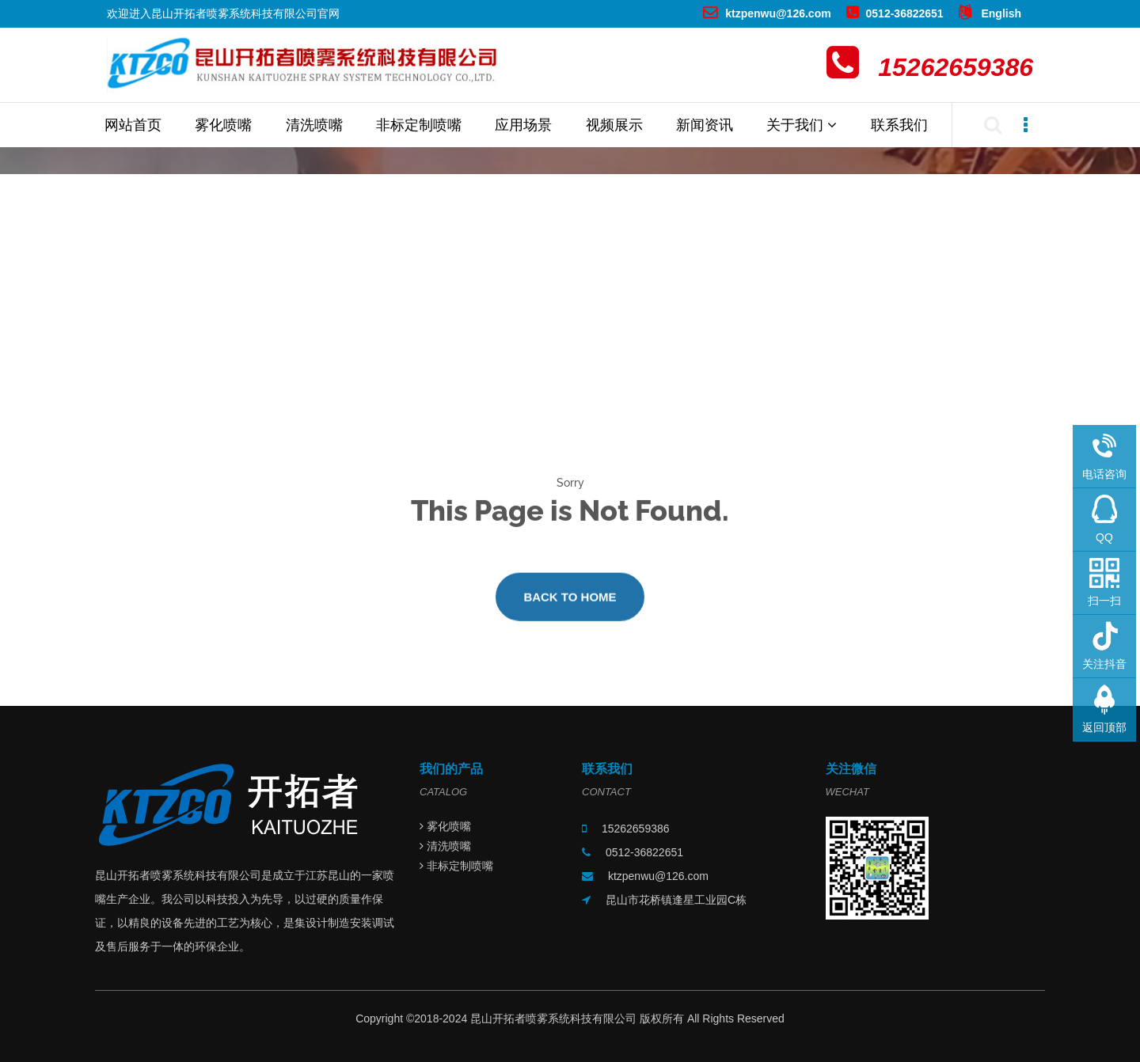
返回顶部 (1104, 727)
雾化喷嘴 (223, 125)
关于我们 (801, 125)
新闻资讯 (704, 125)
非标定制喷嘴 (419, 125)
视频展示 (614, 125)
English (990, 13)
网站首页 (133, 125)
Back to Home (569, 602)
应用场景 (523, 125)
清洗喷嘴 (314, 125)
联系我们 (899, 125)
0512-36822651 (895, 13)
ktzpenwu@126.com (766, 13)
